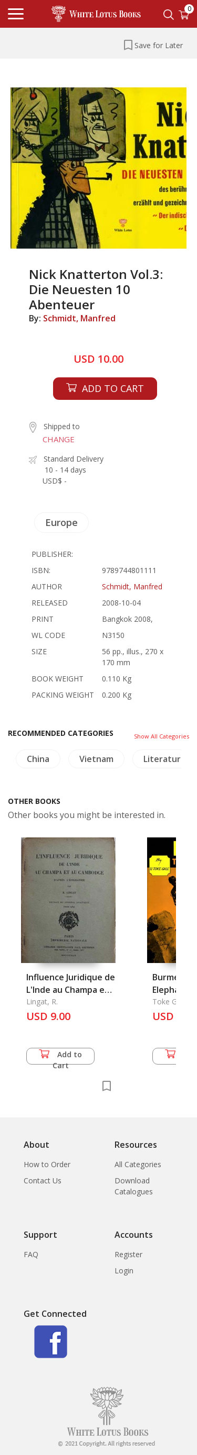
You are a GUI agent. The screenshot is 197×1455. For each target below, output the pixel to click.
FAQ (31, 1254)
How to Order (47, 1164)
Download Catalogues (134, 1186)
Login (124, 1270)
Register (128, 1254)
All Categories (138, 1164)
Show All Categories (161, 736)
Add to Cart (60, 1057)
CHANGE (59, 439)
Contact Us (42, 1180)
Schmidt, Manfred (79, 318)
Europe (61, 522)
